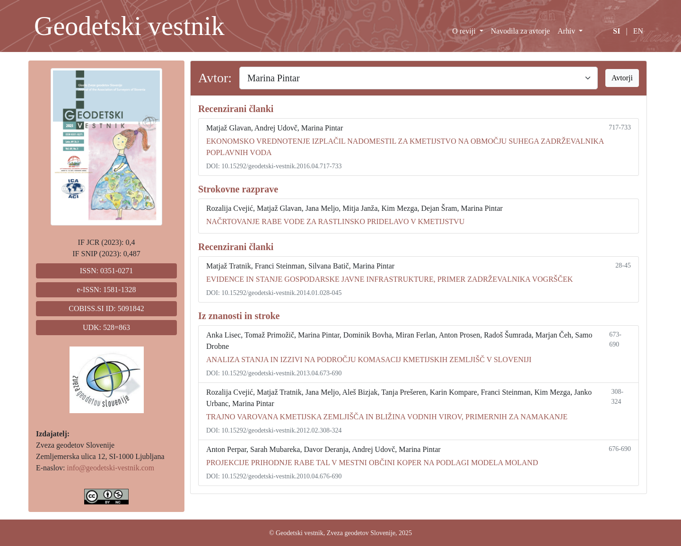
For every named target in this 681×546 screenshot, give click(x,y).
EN (638, 31)
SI (616, 31)
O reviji (464, 31)
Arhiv (567, 31)
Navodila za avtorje (520, 31)
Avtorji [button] (622, 78)
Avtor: (215, 77)
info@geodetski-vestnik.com (110, 468)
